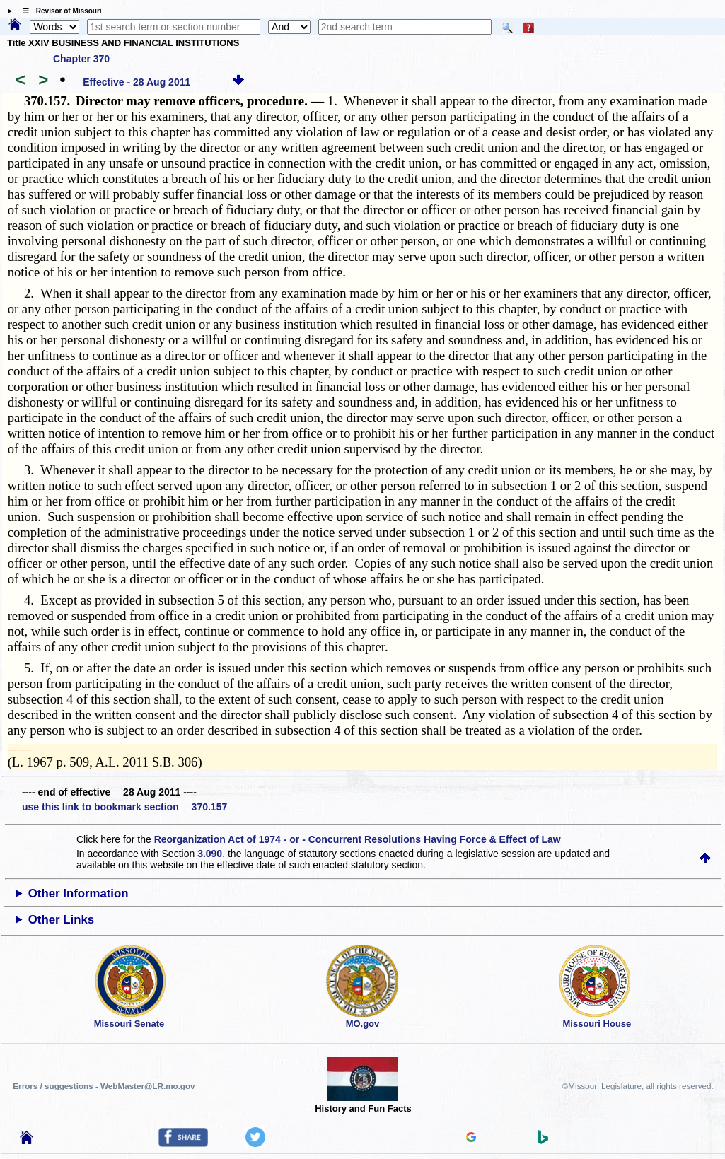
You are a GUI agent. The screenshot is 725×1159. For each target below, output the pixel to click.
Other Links (61, 919)
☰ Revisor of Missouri (59, 11)
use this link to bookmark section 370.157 (124, 807)
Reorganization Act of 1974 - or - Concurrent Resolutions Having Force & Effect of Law (357, 839)
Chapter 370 (81, 58)
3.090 (209, 853)
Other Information (78, 893)
